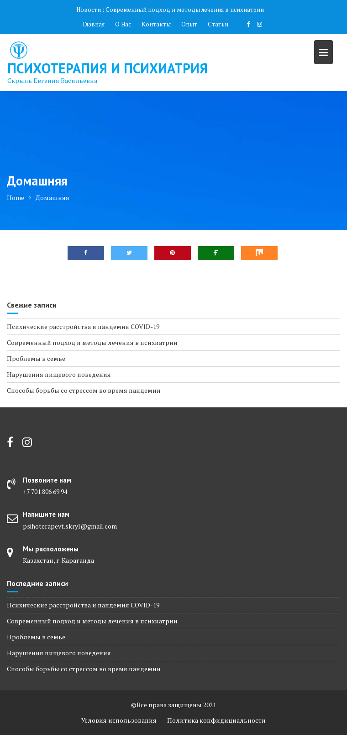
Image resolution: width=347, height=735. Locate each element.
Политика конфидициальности (216, 720)
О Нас (123, 24)
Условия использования (119, 720)
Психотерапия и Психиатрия (107, 68)
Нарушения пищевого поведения (59, 374)
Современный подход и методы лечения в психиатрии (184, 9)
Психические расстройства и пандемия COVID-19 (83, 326)
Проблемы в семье (36, 358)
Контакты (156, 24)
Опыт (189, 24)
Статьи (218, 24)
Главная (94, 24)
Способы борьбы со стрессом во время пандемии (84, 390)
